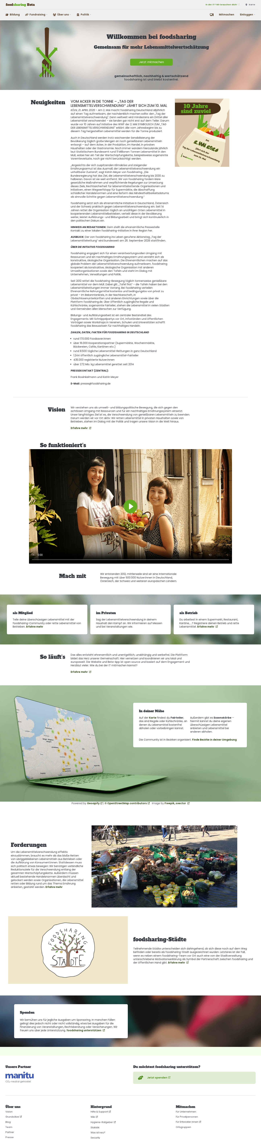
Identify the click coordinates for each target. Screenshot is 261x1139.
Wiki (93, 1116)
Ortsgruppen (183, 1127)
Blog (8, 1122)
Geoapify (93, 803)
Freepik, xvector (176, 803)
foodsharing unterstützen (84, 1030)
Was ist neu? (98, 1132)
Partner (9, 1132)
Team (8, 1127)
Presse (9, 1137)
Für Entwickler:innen (187, 1121)
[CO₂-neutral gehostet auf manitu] (19, 1075)
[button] (36, 14)
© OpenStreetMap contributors (126, 803)
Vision (9, 1111)
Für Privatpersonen (187, 1116)
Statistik (95, 1127)
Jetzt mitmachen (151, 62)
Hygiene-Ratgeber (102, 1122)
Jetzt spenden (152, 1077)
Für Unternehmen (186, 1111)
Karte (153, 717)
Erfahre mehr (79, 428)
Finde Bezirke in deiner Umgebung (214, 739)
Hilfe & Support (99, 1111)
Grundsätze (12, 1116)
